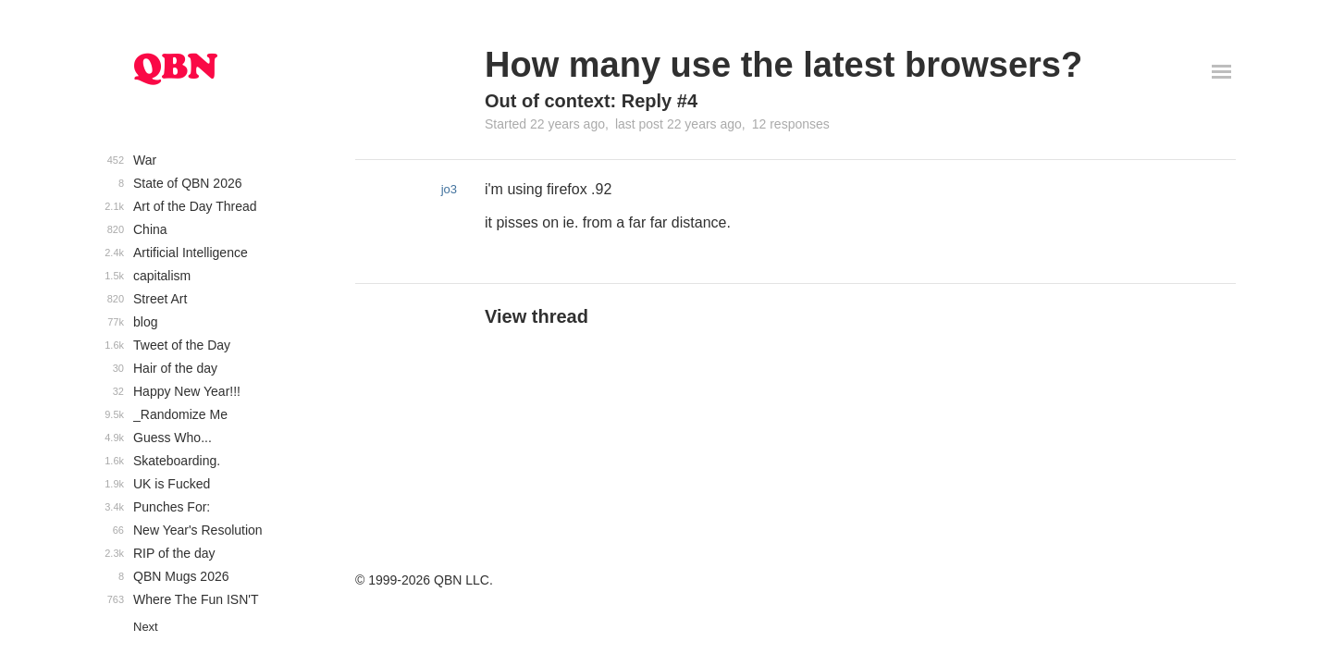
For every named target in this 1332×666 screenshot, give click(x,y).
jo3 (449, 189)
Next (145, 627)
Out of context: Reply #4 (591, 101)
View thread (536, 316)
